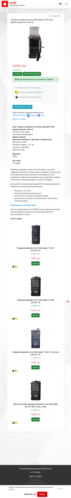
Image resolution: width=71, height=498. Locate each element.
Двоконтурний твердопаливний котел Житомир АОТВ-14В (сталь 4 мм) (35, 405)
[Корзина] (60, 4)
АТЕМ (43, 469)
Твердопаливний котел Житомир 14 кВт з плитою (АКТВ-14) (35, 353)
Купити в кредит (32, 74)
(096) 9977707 (19, 115)
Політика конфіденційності (35, 483)
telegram (32, 115)
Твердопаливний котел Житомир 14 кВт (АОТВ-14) (35, 301)
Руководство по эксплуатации (23, 205)
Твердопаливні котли (15, 10)
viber (41, 115)
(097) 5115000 (19, 119)
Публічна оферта (36, 480)
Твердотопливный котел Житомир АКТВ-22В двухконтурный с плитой (45, 10)
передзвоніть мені (22, 107)
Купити (42, 494)
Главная (4, 10)
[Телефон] (67, 301)
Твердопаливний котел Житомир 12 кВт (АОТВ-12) (35, 249)
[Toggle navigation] (66, 4)
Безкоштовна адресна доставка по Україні (35, 79)
